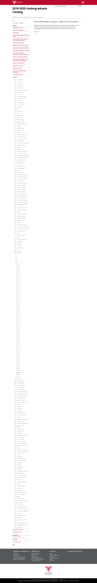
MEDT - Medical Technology (20, 423)
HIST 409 (18, 271)
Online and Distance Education (19, 557)
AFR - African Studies (19, 92)
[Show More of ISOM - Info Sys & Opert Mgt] (13, 402)
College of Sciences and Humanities (19, 71)
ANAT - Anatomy (18, 100)
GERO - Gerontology (18, 247)
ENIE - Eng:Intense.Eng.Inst (20, 214)
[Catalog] (66, 6)
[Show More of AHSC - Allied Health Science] (13, 96)
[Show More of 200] (14, 256)
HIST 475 (18, 349)
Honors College (17, 68)
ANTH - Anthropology (19, 102)
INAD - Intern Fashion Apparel (21, 391)
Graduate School (16, 554)
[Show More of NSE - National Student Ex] (13, 452)
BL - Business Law (18, 130)
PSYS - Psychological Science (20, 475)
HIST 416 (18, 283)
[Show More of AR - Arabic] (13, 109)
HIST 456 (18, 330)
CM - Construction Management (21, 155)
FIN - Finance (17, 233)
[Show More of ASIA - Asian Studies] (13, 115)
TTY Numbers (61, 580)
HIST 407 (18, 269)
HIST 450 (18, 321)
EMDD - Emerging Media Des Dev (21, 205)
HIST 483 (18, 357)
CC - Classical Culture (19, 140)
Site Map (15, 539)
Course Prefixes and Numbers (21, 48)
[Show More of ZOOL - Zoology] (13, 527)
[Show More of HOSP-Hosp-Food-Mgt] (13, 381)
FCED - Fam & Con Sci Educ (20, 224)
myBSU (50, 553)
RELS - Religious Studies (19, 477)
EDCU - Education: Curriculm (20, 183)
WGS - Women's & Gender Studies (20, 520)
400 (37, 17)
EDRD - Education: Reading (20, 200)
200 (16, 256)
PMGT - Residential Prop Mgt (21, 471)
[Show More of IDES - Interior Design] (13, 385)
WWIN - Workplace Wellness (20, 525)
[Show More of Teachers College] (12, 74)
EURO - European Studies (20, 218)
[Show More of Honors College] (12, 68)
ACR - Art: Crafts (18, 81)
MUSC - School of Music (19, 439)
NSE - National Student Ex (20, 452)
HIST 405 (18, 266)
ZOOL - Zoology (18, 527)
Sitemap (66, 580)
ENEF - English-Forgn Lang (20, 209)
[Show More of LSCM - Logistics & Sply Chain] (13, 419)
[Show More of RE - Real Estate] (13, 479)
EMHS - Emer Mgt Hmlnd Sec (20, 207)
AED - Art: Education (19, 85)
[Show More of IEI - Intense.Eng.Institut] (13, 389)
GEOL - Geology (17, 243)
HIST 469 (18, 343)
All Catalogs (16, 542)
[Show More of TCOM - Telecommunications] (13, 507)
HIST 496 (18, 372)
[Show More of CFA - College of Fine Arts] (13, 145)
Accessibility (51, 557)
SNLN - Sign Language (19, 486)
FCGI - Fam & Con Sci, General (21, 228)
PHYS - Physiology (18, 466)
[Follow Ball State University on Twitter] (70, 553)
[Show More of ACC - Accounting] (13, 79)
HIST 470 (18, 345)
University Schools (18, 529)
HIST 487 (18, 364)
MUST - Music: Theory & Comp (21, 445)
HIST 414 (18, 279)
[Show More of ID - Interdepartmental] (13, 387)
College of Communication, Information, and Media (20, 60)
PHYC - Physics (17, 464)
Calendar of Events (35, 554)
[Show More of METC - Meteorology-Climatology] (13, 425)
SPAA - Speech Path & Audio (20, 492)
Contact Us (33, 555)
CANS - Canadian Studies (20, 136)
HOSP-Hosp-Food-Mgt (19, 381)
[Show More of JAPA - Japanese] (13, 406)
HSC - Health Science (19, 383)
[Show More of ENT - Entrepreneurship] (13, 216)
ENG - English (17, 211)
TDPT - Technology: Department (21, 509)
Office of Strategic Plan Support (37, 559)
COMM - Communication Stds (21, 157)
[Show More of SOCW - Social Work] (13, 490)
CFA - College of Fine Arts (20, 145)
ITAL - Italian (17, 404)
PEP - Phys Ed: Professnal (20, 458)
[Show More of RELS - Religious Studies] (13, 477)
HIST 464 (18, 338)
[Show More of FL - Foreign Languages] (13, 235)
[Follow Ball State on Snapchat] (70, 555)
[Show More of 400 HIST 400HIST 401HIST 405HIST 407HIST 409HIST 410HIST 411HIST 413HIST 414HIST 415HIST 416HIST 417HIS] (14, 260)
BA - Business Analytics (19, 121)
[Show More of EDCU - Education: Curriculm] (13, 183)
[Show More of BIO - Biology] (13, 126)
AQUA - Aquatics (18, 107)
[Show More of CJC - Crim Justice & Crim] (13, 153)
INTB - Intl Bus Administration (21, 395)
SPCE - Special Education (20, 494)
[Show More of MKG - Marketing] (13, 433)
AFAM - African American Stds (21, 90)
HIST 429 (18, 302)
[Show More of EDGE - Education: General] (13, 189)
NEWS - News (17, 447)
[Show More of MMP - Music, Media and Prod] (13, 435)
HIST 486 (18, 362)
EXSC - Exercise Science (19, 220)
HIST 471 (18, 347)
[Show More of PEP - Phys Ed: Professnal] (13, 458)
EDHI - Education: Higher (19, 191)
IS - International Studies (20, 400)
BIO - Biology (17, 126)
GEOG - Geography (18, 241)
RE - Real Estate (18, 479)
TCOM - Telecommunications (21, 507)
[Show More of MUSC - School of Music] (13, 439)
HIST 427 (18, 300)
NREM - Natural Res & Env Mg (21, 450)
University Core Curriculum (20, 45)
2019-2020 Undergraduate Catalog (19, 17)
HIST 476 (18, 351)
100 (16, 254)
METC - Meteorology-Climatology (19, 426)
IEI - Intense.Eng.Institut (19, 389)
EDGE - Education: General (20, 189)
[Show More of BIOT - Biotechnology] (13, 128)
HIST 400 (18, 262)
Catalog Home (17, 537)
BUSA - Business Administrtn (20, 134)
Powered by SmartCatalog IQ (74, 580)
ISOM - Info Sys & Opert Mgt (20, 402)
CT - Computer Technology (20, 166)
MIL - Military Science (19, 431)
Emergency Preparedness (54, 555)
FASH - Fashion (17, 222)
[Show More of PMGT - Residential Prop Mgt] (13, 471)
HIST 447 (18, 317)
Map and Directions (35, 553)
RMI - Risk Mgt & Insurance (20, 481)
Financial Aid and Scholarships (19, 558)
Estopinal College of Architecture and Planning (20, 53)
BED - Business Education (20, 124)
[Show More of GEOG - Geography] (13, 241)
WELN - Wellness (18, 517)
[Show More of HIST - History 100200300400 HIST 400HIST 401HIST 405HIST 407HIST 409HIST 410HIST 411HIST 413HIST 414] (13, 252)
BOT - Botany (17, 132)
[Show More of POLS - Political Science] (13, 473)
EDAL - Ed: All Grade (18, 181)
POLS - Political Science (19, 473)
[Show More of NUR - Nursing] (13, 454)
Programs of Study (18, 27)
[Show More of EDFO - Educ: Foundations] (13, 187)
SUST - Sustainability (19, 505)
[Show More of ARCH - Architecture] (13, 111)
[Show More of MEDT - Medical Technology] (13, 423)
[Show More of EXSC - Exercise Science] (13, 220)
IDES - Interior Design (19, 385)
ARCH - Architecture (18, 111)
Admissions (16, 32)
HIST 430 (18, 305)
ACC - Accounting (18, 79)
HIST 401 (18, 264)
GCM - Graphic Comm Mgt (20, 239)
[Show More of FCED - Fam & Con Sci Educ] (13, 224)
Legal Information (54, 580)
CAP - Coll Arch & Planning (20, 138)
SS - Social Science (18, 502)
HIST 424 (18, 294)
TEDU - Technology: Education (21, 511)
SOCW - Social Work (18, 490)
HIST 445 (18, 313)
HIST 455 (18, 328)
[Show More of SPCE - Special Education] (13, 494)
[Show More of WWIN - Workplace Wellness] (13, 525)
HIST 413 (18, 277)
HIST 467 (18, 340)
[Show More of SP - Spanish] (13, 496)
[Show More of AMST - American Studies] (13, 98)
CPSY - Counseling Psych (19, 159)
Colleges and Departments (18, 559)
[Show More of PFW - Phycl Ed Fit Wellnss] (13, 460)
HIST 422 (18, 290)
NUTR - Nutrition (18, 456)
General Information (19, 30)
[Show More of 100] (14, 254)
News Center (52, 560)
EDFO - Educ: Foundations (20, 187)
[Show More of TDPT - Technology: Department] (13, 509)
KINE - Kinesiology (18, 410)
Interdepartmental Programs (21, 50)
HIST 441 (18, 311)
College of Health (18, 65)
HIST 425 (18, 296)
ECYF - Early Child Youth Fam (20, 174)
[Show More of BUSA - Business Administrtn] (13, 134)
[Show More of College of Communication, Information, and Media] (12, 59)
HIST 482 (18, 355)
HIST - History (33, 17)
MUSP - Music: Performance (20, 443)
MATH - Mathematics (19, 421)
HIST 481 (18, 353)
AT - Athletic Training (19, 119)
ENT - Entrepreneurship (19, 216)
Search (22, 23)
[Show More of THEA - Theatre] (13, 513)
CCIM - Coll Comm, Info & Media (21, 143)
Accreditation (17, 532)
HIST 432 (18, 307)
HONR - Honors (17, 379)
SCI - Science (17, 483)
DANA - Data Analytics (19, 168)
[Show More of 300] (14, 258)
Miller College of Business (20, 56)
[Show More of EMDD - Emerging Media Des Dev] (13, 204)
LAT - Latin (16, 417)
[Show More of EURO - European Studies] (13, 218)
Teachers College (17, 74)
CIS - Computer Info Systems (20, 151)
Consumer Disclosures (53, 558)
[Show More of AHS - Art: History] (13, 94)
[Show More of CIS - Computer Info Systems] (13, 151)
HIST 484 (18, 360)
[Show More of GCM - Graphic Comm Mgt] (13, 239)
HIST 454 (18, 326)
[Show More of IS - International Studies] (13, 400)
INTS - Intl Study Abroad (19, 398)
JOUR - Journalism (18, 408)
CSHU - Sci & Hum (18, 164)
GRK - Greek (17, 250)
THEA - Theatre (17, 513)
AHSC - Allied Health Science (20, 96)
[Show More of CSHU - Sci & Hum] (13, 164)
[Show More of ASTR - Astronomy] (13, 117)
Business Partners (53, 554)
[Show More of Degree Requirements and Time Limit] (12, 35)
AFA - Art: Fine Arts (18, 88)
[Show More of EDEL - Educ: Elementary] (13, 185)
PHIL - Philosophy (18, 462)
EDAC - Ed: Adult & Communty (21, 176)
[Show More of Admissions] (12, 32)
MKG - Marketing (18, 433)
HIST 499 (18, 376)
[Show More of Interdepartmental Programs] (12, 50)
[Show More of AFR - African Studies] (13, 92)
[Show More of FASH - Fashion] (13, 222)
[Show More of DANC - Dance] (13, 170)
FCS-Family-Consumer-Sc (20, 231)
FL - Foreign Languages (19, 235)
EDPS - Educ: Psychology (20, 198)
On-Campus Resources (36, 560)
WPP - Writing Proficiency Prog (21, 523)
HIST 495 (18, 370)
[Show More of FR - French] (13, 237)
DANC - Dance (17, 170)
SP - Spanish (17, 496)
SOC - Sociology (18, 488)
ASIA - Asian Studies (18, 115)
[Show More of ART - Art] (13, 113)
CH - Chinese (17, 147)
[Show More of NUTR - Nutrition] (13, 456)
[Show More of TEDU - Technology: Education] (13, 511)
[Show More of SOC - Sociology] (13, 488)
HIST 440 (18, 309)
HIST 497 (18, 374)
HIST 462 (18, 334)
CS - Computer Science (19, 162)
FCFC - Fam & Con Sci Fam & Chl (21, 226)
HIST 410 (18, 273)
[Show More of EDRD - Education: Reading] (13, 200)
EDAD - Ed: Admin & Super (20, 179)
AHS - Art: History (18, 94)
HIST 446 (18, 315)
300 (16, 258)
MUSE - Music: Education (20, 441)
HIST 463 (18, 336)
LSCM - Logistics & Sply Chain (21, 419)
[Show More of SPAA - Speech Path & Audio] (13, 492)
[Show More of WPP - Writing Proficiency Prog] (13, 523)
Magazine (51, 559)
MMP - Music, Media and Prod (21, 435)
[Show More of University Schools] (12, 529)
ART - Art (16, 113)
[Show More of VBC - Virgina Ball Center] (13, 515)
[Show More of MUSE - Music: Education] (13, 441)
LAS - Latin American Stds (20, 414)
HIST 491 (18, 366)
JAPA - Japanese (17, 406)
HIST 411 (18, 275)
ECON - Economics (18, 172)
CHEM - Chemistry (18, 149)
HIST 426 (18, 298)
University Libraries (35, 557)
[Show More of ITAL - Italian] (13, 404)
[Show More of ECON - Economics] (13, 172)
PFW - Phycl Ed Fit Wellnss (20, 460)
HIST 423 (18, 292)
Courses (28, 17)
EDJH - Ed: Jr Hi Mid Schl (19, 193)
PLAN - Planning (18, 469)
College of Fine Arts (18, 63)
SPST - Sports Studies (19, 498)
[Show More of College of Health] (12, 65)
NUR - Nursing (17, 454)
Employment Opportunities (36, 558)
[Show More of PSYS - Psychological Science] (13, 475)
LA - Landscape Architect (20, 412)
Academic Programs (18, 42)
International (15, 555)
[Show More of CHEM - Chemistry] (13, 149)
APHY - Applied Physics (19, 104)
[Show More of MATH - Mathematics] (13, 421)
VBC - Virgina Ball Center (19, 515)
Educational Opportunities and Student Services (20, 40)
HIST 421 (18, 288)
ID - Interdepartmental (19, 387)
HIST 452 (18, 324)
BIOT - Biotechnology (19, 128)
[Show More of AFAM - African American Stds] (13, 90)
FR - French (16, 237)
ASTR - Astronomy (18, 117)
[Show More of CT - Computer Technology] (13, 166)
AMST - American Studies (20, 98)
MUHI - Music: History (19, 437)
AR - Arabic (16, 109)
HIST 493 (18, 368)
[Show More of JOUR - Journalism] (13, 408)
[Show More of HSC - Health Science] (13, 383)
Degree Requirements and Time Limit (21, 36)
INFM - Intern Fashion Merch (20, 393)
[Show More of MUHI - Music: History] (13, 437)
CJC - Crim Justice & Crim (20, 153)
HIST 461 (18, 332)
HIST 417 (18, 285)
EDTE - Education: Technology (21, 202)
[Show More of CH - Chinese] (13, 147)
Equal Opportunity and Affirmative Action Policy (42, 580)
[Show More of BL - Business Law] (13, 130)
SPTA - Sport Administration (20, 500)
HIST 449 (18, 319)
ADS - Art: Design (18, 83)
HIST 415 (18, 281)
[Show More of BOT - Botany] (13, 132)
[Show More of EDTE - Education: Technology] (13, 202)
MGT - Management (18, 428)
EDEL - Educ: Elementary (19, 185)
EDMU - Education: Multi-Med (21, 195)
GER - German (17, 245)
